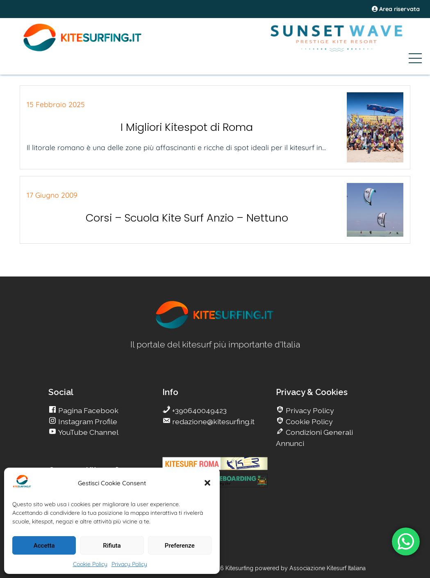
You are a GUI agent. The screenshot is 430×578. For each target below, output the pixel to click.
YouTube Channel (87, 432)
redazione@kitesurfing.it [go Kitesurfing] (213, 421)
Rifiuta (112, 545)
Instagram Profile (87, 421)
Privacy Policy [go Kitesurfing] (309, 410)
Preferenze (180, 545)
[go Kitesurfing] (215, 327)
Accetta (44, 545)
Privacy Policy (129, 564)
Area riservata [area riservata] (396, 9)
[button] (207, 483)
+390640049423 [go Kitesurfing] (199, 410)
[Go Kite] (82, 50)
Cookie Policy (90, 564)
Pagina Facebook (87, 410)
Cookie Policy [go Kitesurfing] (308, 421)
